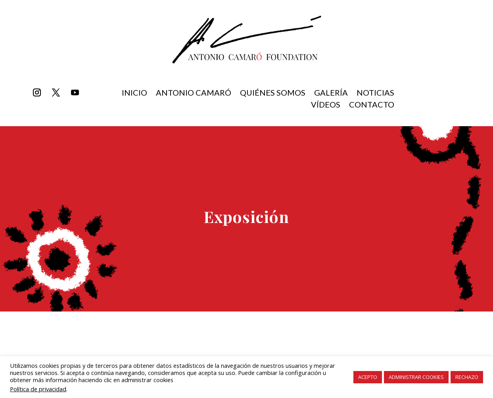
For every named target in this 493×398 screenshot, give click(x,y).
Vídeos (325, 105)
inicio (134, 93)
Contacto (371, 105)
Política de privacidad (38, 389)
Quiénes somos (272, 93)
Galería (331, 93)
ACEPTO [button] (367, 377)
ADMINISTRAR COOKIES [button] (416, 377)
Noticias (375, 93)
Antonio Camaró (193, 93)
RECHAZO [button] (466, 377)
